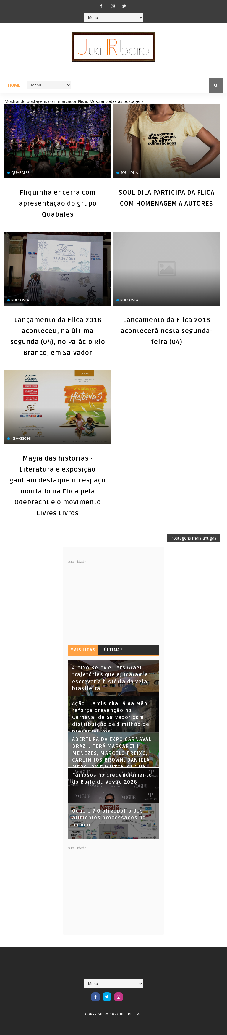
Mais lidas (82, 650)
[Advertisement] (112, 601)
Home (14, 85)
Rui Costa (20, 300)
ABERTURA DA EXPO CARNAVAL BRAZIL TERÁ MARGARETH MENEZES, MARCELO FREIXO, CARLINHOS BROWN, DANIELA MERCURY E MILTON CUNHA (112, 753)
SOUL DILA (129, 172)
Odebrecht (21, 438)
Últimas (113, 650)
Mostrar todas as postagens (116, 101)
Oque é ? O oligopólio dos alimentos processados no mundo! (109, 818)
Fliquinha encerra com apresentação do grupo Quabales (58, 203)
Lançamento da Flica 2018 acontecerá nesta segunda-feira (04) (167, 331)
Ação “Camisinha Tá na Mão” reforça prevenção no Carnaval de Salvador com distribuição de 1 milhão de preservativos (111, 717)
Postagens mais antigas (193, 538)
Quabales (20, 172)
